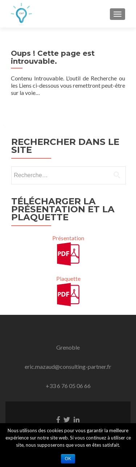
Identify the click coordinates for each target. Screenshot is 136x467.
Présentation (68, 237)
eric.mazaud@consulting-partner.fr (68, 366)
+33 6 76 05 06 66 (68, 385)
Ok (68, 458)
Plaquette (68, 278)
